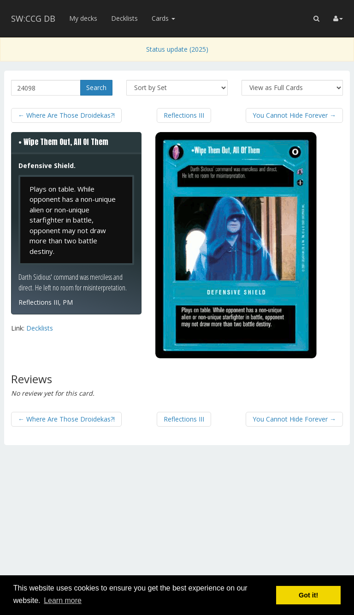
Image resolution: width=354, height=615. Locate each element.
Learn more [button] (63, 600)
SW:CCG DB (33, 18)
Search (96, 87)
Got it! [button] (308, 595)
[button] (316, 18)
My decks (83, 18)
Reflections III (184, 115)
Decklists (124, 18)
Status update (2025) (177, 49)
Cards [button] (163, 18)
